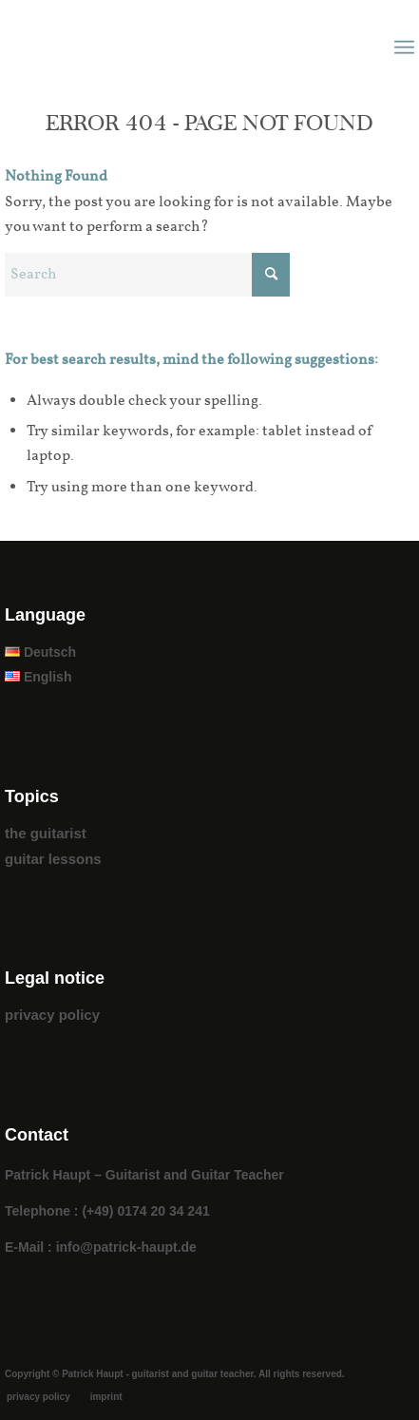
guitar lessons (53, 859)
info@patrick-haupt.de (126, 1247)
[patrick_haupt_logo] (169, 48)
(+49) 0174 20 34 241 (145, 1211)
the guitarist (45, 833)
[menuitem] (404, 47)
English (38, 676)
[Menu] (404, 47)
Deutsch (40, 652)
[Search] (147, 275)
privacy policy (52, 1015)
